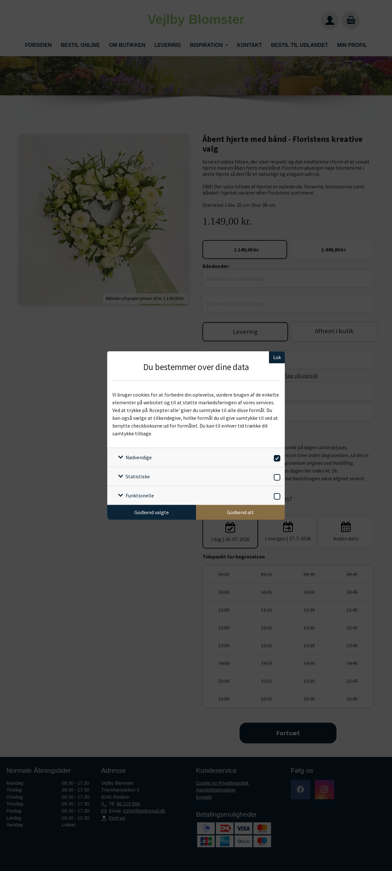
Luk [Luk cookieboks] (277, 357)
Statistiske (138, 476)
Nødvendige (139, 457)
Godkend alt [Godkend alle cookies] (240, 512)
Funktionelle (140, 495)
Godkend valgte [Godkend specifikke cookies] (151, 512)
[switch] (276, 457)
